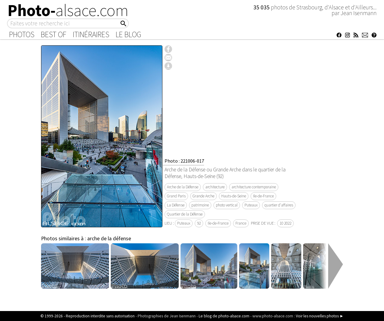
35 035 (262, 7)
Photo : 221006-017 (184, 161)
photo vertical (227, 205)
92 (199, 223)
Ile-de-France (263, 196)
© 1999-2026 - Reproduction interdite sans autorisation (87, 316)
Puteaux (251, 205)
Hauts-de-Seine (233, 196)
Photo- (68, 10)
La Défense (175, 205)
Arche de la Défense (182, 187)
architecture (215, 187)
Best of (53, 34)
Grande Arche (203, 196)
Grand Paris (176, 196)
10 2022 (285, 223)
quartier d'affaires (278, 205)
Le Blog (128, 34)
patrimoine (200, 205)
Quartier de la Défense (185, 214)
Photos (21, 34)
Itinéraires (91, 34)
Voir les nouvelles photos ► (320, 316)
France (240, 223)
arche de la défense (109, 238)
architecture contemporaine (254, 187)
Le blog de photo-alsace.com (224, 316)
